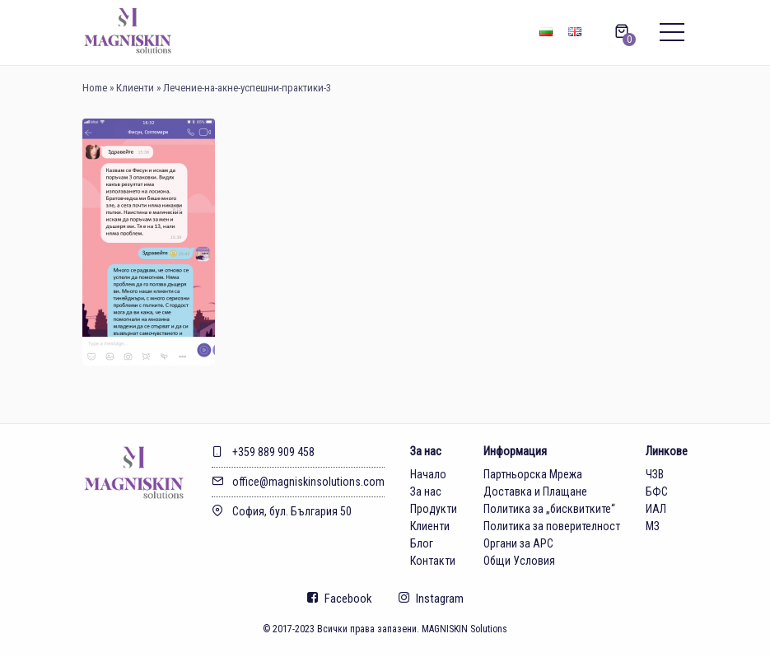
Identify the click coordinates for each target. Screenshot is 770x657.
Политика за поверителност (551, 526)
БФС (657, 491)
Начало (428, 474)
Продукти (433, 508)
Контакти (432, 560)
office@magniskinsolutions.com (298, 481)
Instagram (431, 598)
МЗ (653, 526)
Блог (421, 543)
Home (94, 88)
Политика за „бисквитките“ (549, 508)
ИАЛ (656, 508)
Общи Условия (519, 560)
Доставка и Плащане (535, 491)
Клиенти (135, 88)
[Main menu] (672, 33)
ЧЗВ (655, 474)
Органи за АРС (518, 543)
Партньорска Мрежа (532, 474)
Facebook (339, 598)
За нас (425, 491)
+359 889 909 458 (263, 452)
